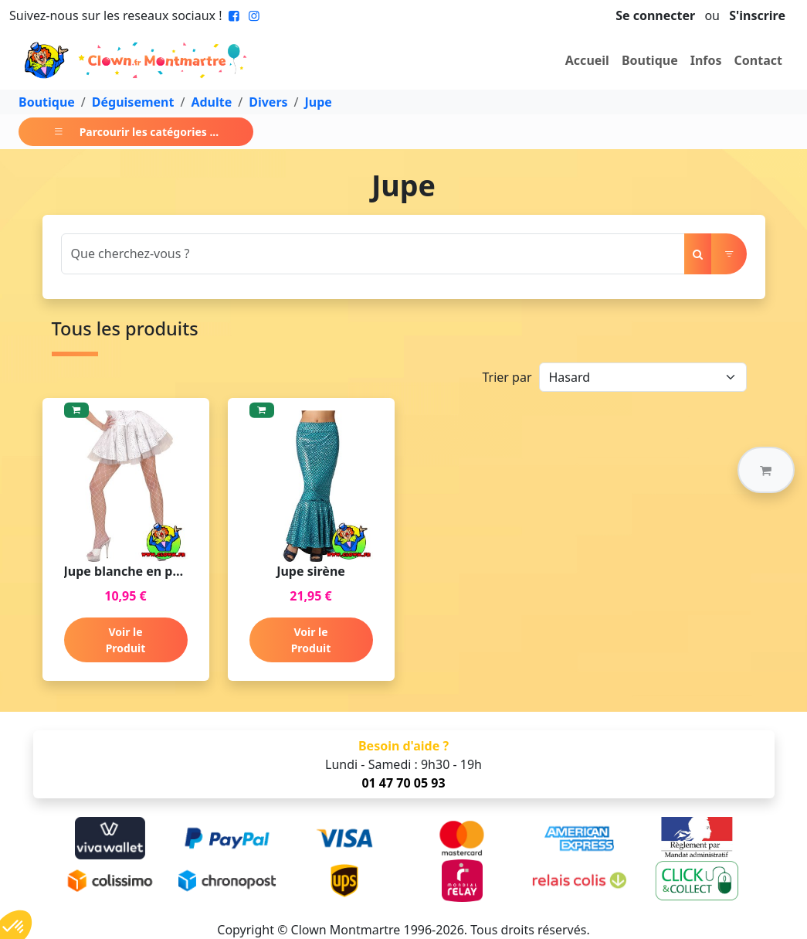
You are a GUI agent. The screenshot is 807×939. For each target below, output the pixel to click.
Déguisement (133, 102)
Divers (268, 102)
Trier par (506, 377)
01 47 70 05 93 (403, 782)
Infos (706, 60)
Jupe (318, 102)
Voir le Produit (126, 639)
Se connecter (655, 15)
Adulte (211, 102)
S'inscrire (757, 15)
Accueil (587, 60)
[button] (766, 470)
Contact (758, 60)
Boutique (650, 60)
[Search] (373, 253)
